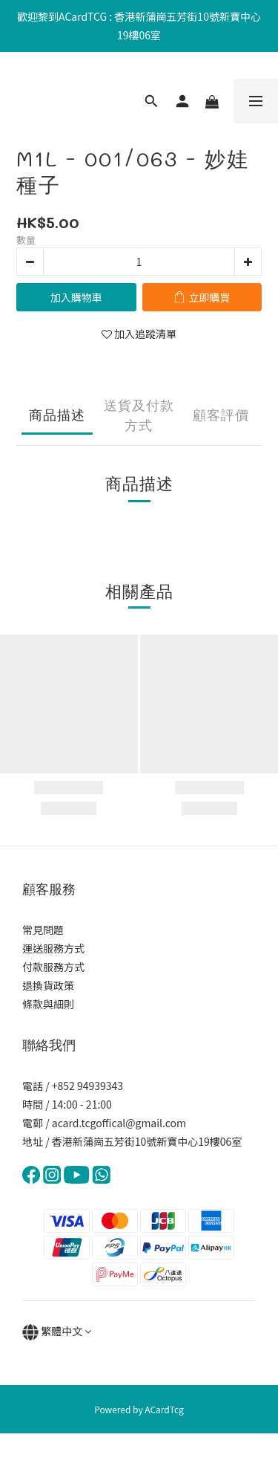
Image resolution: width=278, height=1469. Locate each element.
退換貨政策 (48, 985)
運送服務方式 (53, 948)
